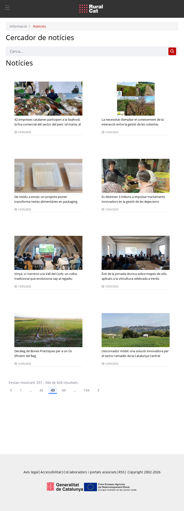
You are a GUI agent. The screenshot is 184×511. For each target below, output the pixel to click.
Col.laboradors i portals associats (90, 472)
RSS (122, 472)
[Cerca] (86, 51)
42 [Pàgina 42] (42, 390)
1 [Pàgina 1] (21, 390)
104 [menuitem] (86, 390)
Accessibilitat (51, 472)
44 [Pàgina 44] (64, 390)
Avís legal (31, 472)
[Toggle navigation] (7, 7)
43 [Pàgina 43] (53, 390)
